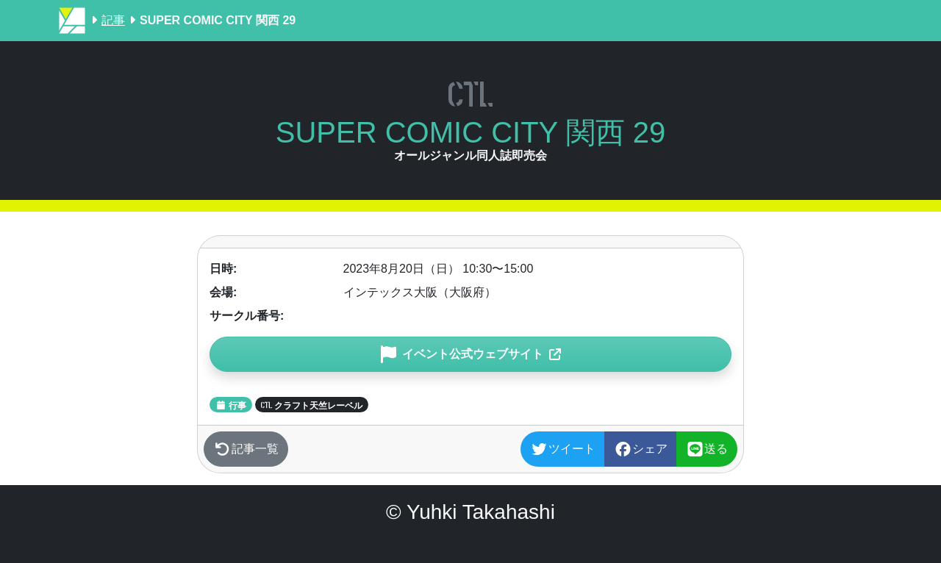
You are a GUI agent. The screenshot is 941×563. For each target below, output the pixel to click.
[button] (470, 354)
